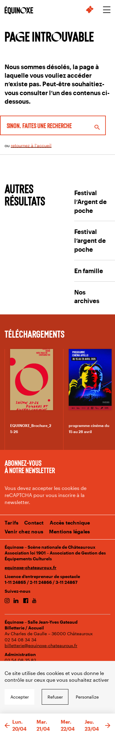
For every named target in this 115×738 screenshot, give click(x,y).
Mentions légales (69, 531)
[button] (7, 726)
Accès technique (70, 522)
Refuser (55, 696)
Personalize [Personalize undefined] (87, 696)
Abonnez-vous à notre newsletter (30, 466)
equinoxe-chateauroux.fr (30, 567)
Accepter (19, 696)
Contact (34, 522)
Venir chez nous (24, 531)
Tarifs (11, 522)
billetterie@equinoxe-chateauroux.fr (41, 645)
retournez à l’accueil (31, 145)
